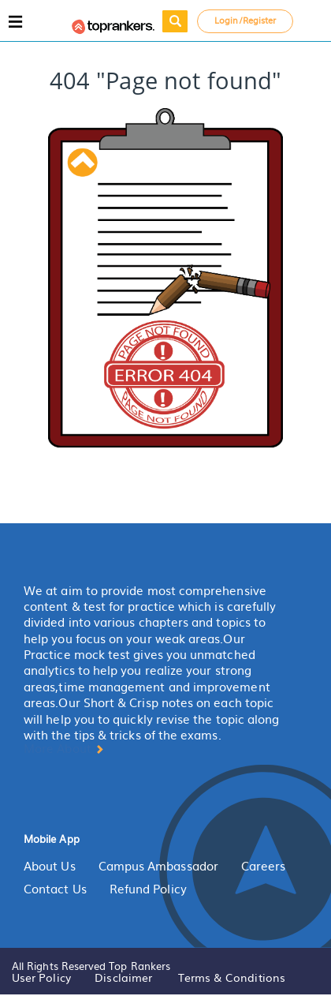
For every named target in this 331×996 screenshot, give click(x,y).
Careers (263, 865)
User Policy (41, 977)
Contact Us (55, 888)
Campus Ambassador (158, 865)
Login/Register (245, 19)
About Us (50, 865)
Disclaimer (123, 977)
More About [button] (64, 748)
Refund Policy (148, 888)
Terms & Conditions (231, 977)
